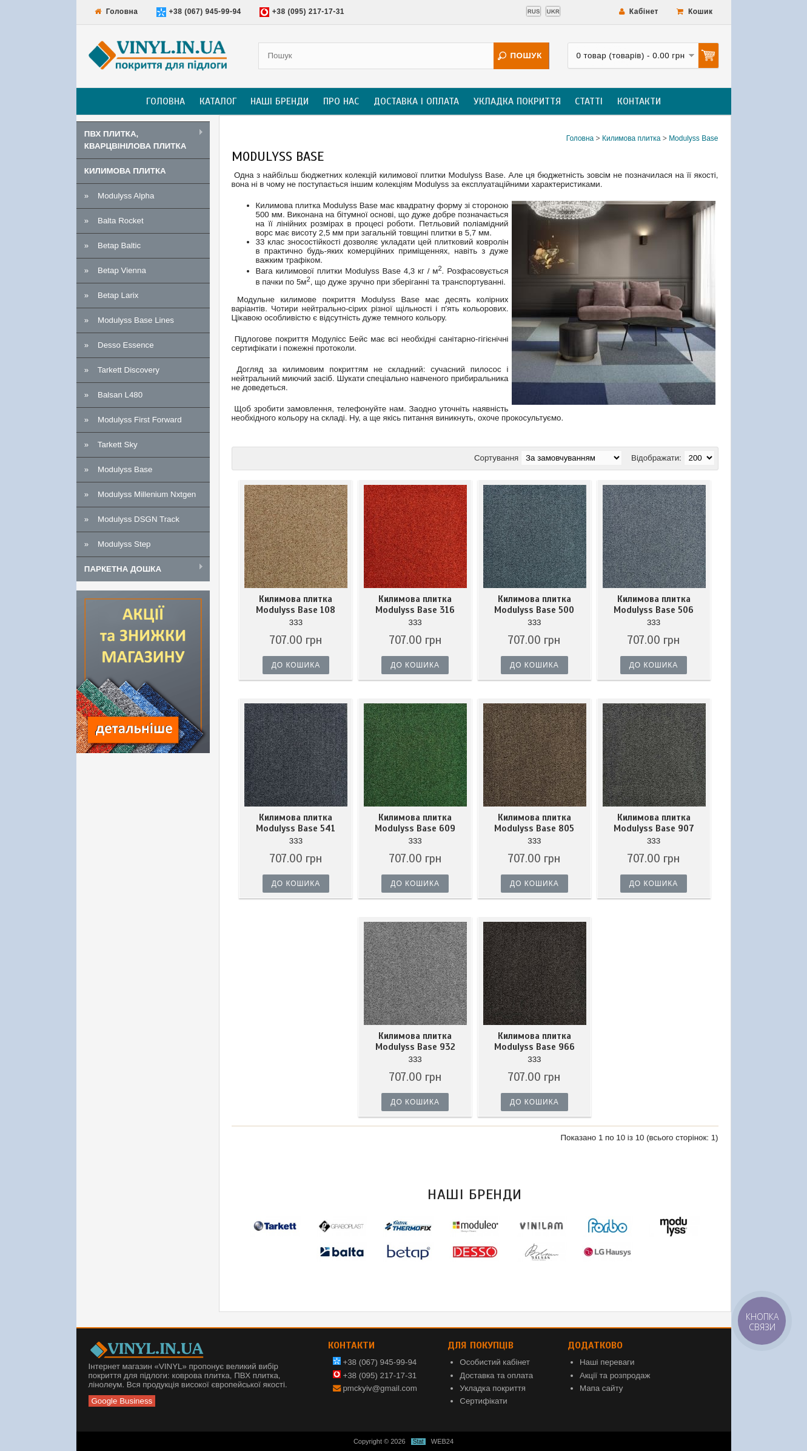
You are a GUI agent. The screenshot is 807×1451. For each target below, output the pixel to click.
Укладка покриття (517, 101)
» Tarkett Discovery (121, 369)
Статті (589, 101)
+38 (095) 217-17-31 (302, 12)
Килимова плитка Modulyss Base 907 (654, 823)
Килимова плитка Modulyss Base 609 (415, 823)
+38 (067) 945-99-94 (198, 12)
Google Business (122, 1400)
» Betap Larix (111, 295)
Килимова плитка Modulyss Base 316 (415, 604)
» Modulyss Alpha (119, 195)
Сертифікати (483, 1400)
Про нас (341, 101)
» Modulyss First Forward (133, 419)
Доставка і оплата (416, 101)
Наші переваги (607, 1362)
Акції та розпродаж (615, 1375)
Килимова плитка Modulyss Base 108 (295, 604)
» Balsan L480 (113, 394)
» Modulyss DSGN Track (131, 519)
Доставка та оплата (496, 1375)
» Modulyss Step (117, 544)
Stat (418, 1441)
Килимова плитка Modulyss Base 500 (534, 604)
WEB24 (442, 1441)
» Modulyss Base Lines (129, 320)
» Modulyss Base (118, 469)
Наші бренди (279, 101)
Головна (116, 11)
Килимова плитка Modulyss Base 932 (415, 1041)
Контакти (639, 101)
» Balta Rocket (114, 220)
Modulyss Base (693, 138)
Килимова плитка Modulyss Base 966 (534, 1041)
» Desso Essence (119, 345)
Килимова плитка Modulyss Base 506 (654, 604)
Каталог (217, 101)
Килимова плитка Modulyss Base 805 (534, 823)
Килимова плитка (631, 138)
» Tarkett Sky (111, 444)
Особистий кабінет (495, 1362)
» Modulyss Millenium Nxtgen (140, 494)
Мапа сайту (601, 1388)
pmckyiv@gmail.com (380, 1388)
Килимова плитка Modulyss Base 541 (295, 823)
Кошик (695, 11)
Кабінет (638, 11)
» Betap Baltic (112, 245)
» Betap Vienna (115, 270)
